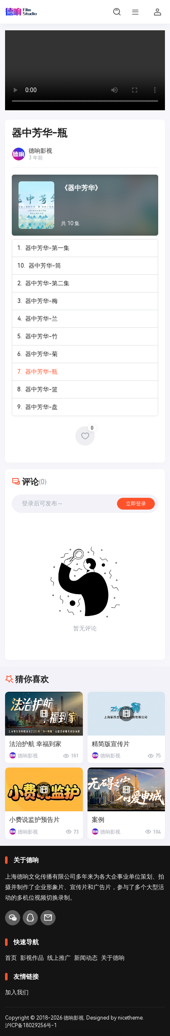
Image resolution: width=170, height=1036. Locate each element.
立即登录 (136, 504)
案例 (98, 819)
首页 (11, 957)
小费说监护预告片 (34, 819)
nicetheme (130, 1018)
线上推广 (59, 957)
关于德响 (113, 957)
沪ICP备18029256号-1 (31, 1025)
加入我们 (17, 992)
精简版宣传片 (111, 744)
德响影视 (74, 1018)
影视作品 (32, 957)
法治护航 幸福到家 (35, 744)
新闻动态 (86, 957)
